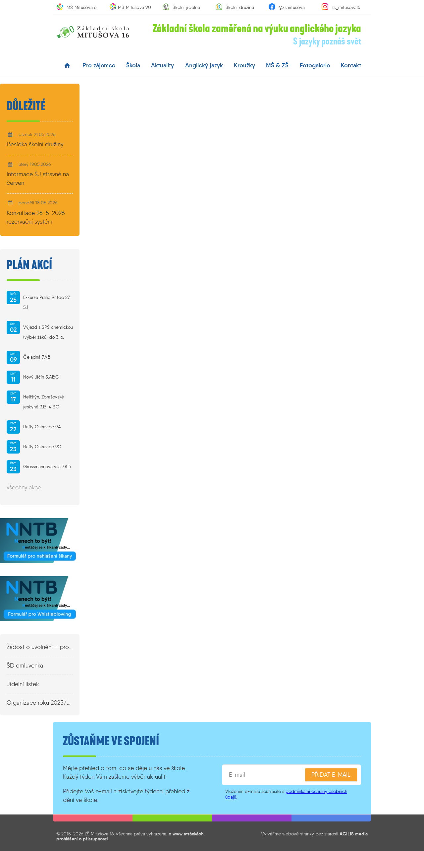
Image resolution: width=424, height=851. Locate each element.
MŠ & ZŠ (277, 65)
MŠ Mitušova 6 (82, 7)
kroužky (244, 65)
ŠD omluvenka (25, 665)
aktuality (162, 65)
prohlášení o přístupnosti (82, 839)
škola (133, 65)
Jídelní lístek (23, 684)
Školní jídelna (186, 7)
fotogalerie (315, 65)
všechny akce (24, 487)
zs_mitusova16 (346, 7)
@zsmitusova (292, 7)
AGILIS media (354, 834)
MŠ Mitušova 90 (134, 7)
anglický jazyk (204, 65)
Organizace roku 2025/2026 (40, 702)
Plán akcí (29, 265)
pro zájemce (98, 65)
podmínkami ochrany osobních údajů (286, 794)
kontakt (351, 65)
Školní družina (240, 7)
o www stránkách (186, 834)
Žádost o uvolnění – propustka (40, 647)
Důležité (26, 106)
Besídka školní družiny (35, 144)
